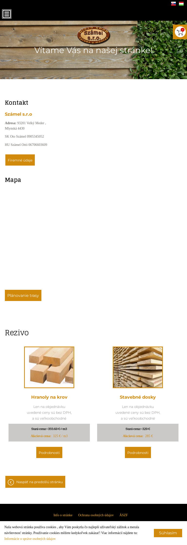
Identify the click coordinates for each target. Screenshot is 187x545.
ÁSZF (124, 515)
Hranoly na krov (49, 397)
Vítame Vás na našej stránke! (93, 50)
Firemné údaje (20, 160)
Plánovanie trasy (23, 295)
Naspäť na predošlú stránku (39, 482)
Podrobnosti (49, 453)
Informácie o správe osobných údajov (30, 539)
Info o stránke (63, 515)
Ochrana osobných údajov (96, 515)
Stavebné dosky (138, 397)
